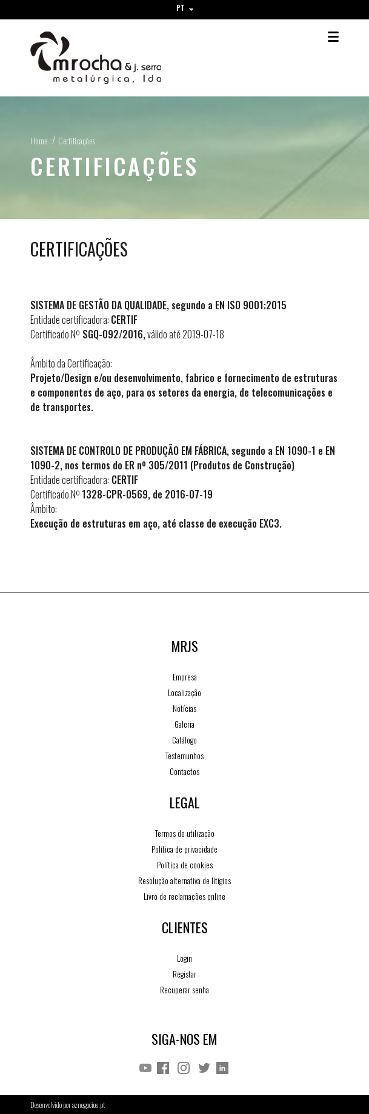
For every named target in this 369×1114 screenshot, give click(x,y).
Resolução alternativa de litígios (184, 880)
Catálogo (184, 740)
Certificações (76, 140)
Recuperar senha (184, 990)
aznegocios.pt (88, 1104)
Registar (184, 974)
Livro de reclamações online (184, 896)
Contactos (184, 771)
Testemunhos (184, 756)
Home (38, 140)
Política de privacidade (184, 849)
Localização (184, 692)
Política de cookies (185, 865)
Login (184, 958)
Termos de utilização (184, 833)
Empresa (185, 677)
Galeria (184, 724)
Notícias (184, 708)
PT (184, 7)
